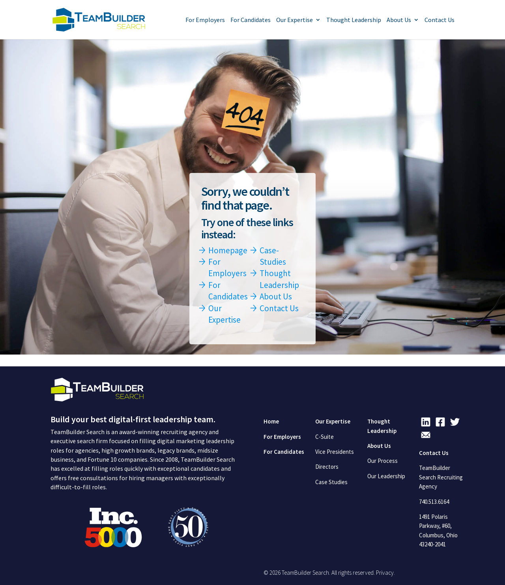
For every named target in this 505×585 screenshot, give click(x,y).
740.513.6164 (434, 501)
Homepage (227, 250)
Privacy (385, 572)
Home (271, 421)
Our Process (382, 460)
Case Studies (331, 482)
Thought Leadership (353, 20)
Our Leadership (386, 476)
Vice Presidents (334, 451)
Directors (327, 466)
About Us (399, 20)
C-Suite (324, 436)
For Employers (205, 20)
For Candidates (250, 20)
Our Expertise (294, 20)
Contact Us (439, 20)
